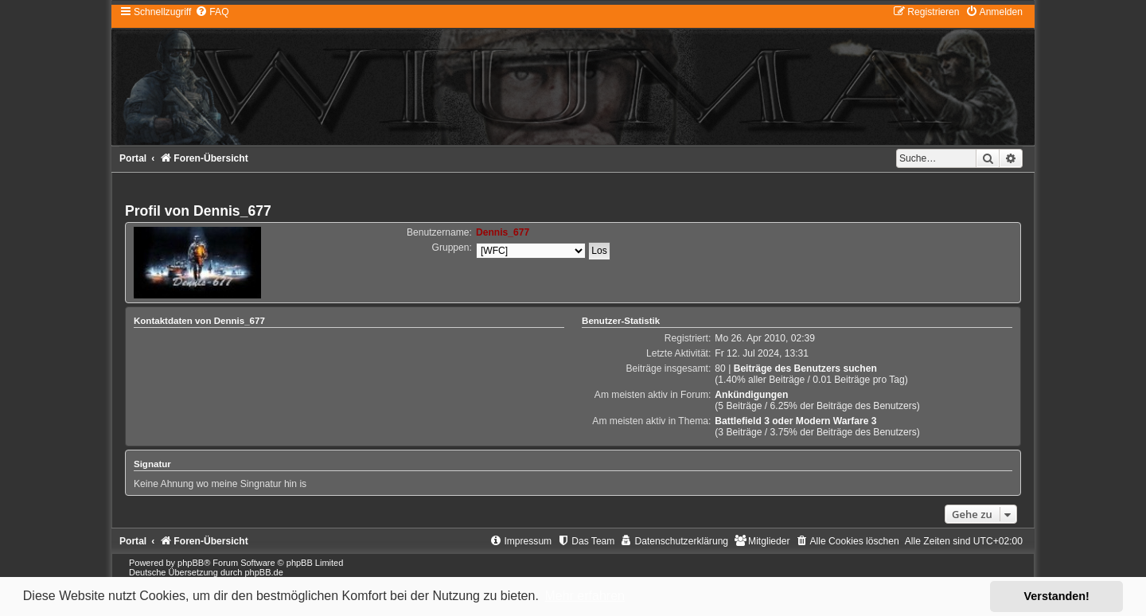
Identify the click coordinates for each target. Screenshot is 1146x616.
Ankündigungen (751, 394)
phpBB (190, 562)
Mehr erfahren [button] (584, 595)
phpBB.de (263, 572)
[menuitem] (211, 12)
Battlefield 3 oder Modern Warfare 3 (795, 421)
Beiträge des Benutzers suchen (805, 368)
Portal (132, 158)
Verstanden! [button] (1056, 596)
